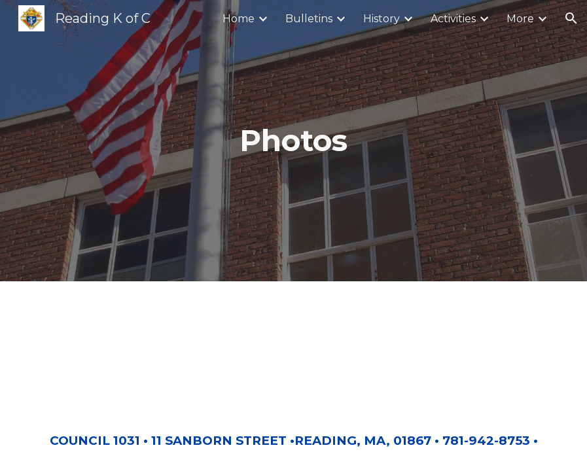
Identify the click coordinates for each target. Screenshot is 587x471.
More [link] (520, 18)
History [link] (381, 18)
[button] (571, 18)
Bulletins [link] (308, 18)
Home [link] (238, 18)
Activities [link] (453, 18)
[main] (293, 141)
